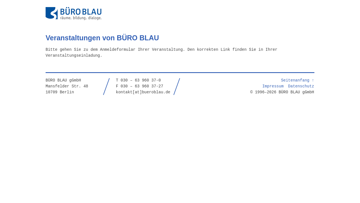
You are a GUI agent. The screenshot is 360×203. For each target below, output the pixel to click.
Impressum (273, 86)
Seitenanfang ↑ (297, 80)
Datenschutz (301, 86)
